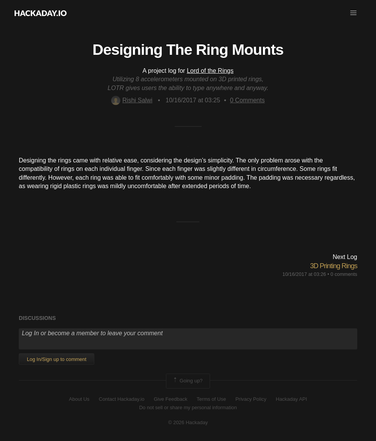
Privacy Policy (250, 399)
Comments (247, 100)
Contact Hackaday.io (121, 399)
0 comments (343, 274)
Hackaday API (291, 399)
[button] (353, 13)
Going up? (187, 381)
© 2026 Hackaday (188, 422)
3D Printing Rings (333, 266)
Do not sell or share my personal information (188, 407)
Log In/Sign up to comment (56, 359)
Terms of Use (211, 399)
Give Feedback (170, 399)
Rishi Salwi (131, 100)
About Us (79, 399)
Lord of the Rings (210, 70)
